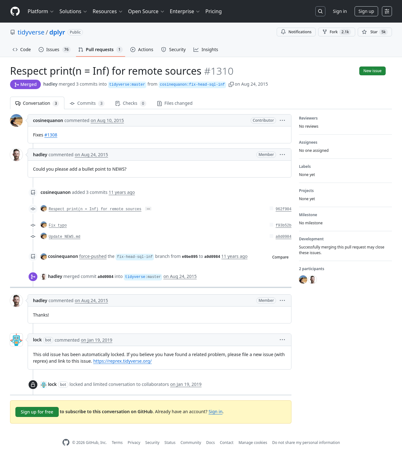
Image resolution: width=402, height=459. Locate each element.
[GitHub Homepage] (66, 442)
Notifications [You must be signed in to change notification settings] (296, 32)
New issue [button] (372, 70)
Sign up (366, 11)
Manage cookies (252, 442)
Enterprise (185, 11)
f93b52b (283, 225)
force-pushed (92, 256)
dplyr (57, 32)
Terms (117, 442)
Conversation (37, 103)
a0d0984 (283, 237)
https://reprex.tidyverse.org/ (122, 361)
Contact (226, 442)
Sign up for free (37, 412)
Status (170, 442)
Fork (336, 32)
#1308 (50, 135)
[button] (231, 84)
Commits (87, 103)
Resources (108, 11)
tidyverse (31, 32)
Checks (130, 103)
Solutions (73, 11)
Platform (41, 11)
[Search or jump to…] (320, 11)
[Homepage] (15, 11)
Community (191, 442)
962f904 (283, 209)
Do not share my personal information (306, 442)
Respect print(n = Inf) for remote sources (95, 209)
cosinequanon (48, 120)
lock (37, 340)
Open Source (146, 11)
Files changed (175, 103)
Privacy (134, 442)
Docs (210, 442)
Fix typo (58, 225)
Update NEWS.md (64, 237)
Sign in (340, 11)
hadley (50, 84)
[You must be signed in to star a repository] (375, 32)
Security (152, 442)
